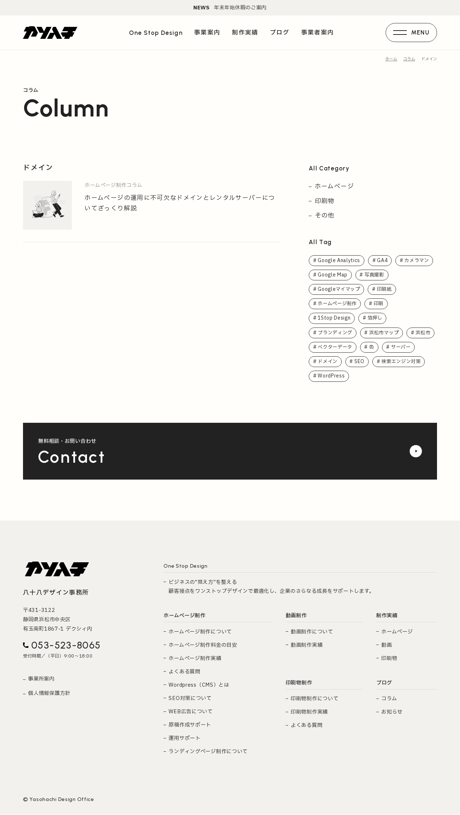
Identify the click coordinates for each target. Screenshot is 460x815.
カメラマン (418, 260)
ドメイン (366, 362)
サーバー (328, 362)
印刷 (382, 303)
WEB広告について (190, 712)
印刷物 (325, 200)
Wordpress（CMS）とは (199, 685)
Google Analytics (339, 260)
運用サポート (184, 739)
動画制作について (312, 632)
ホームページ (334, 186)
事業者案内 (317, 33)
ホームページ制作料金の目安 (203, 645)
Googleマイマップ (340, 289)
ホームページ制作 (338, 303)
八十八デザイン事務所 (56, 593)
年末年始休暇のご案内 (230, 8)
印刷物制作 (299, 683)
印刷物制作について (314, 699)
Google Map (333, 274)
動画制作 (296, 616)
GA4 (383, 260)
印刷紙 (387, 289)
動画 (386, 645)
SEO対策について (190, 699)
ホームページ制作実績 (195, 659)
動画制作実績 (306, 645)
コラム (389, 699)
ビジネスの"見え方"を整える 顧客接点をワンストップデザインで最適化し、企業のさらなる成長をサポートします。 (271, 587)
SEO (399, 362)
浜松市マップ (388, 332)
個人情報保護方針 (49, 694)
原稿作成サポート (190, 725)
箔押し (377, 318)
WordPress (390, 376)
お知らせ (391, 712)
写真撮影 (375, 274)
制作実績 (386, 616)
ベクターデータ (369, 347)
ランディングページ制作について (208, 752)
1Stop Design (334, 318)
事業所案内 (41, 679)
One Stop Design (156, 33)
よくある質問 (184, 672)
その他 (325, 215)
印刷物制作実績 (309, 712)
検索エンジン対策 (339, 376)
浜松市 (326, 347)
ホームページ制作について (200, 632)
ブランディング (336, 332)
